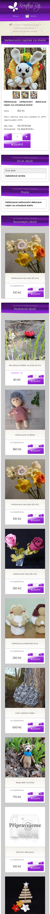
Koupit (17, 144)
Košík (34, 16)
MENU (16, 16)
